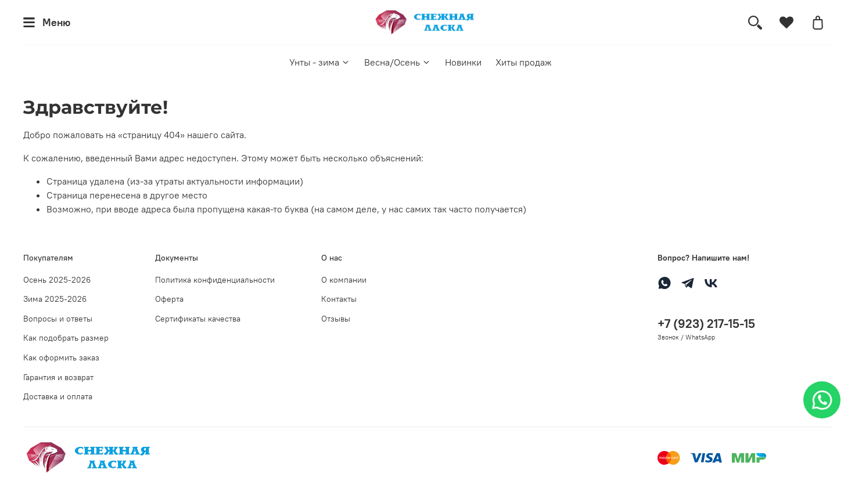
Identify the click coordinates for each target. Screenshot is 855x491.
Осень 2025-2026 (57, 280)
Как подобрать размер (66, 338)
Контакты (339, 299)
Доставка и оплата (57, 396)
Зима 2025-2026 (55, 299)
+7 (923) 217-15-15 (706, 323)
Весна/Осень (397, 62)
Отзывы (335, 318)
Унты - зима (319, 62)
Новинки (463, 62)
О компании (344, 280)
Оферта (169, 299)
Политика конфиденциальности (215, 280)
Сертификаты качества (197, 318)
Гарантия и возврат (58, 377)
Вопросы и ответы (57, 318)
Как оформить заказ (61, 357)
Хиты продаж (523, 62)
